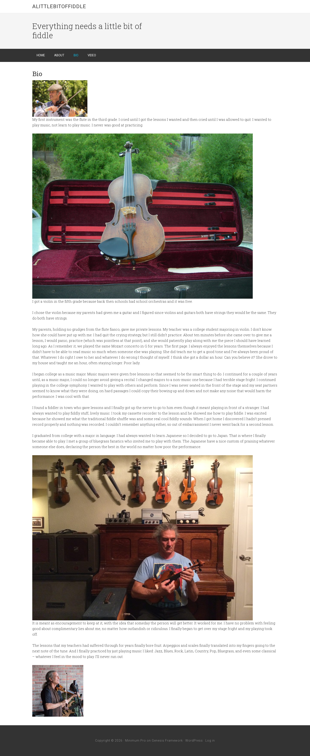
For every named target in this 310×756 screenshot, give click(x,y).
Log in (210, 740)
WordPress (194, 740)
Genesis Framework (167, 740)
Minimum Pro (135, 740)
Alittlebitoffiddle (59, 6)
